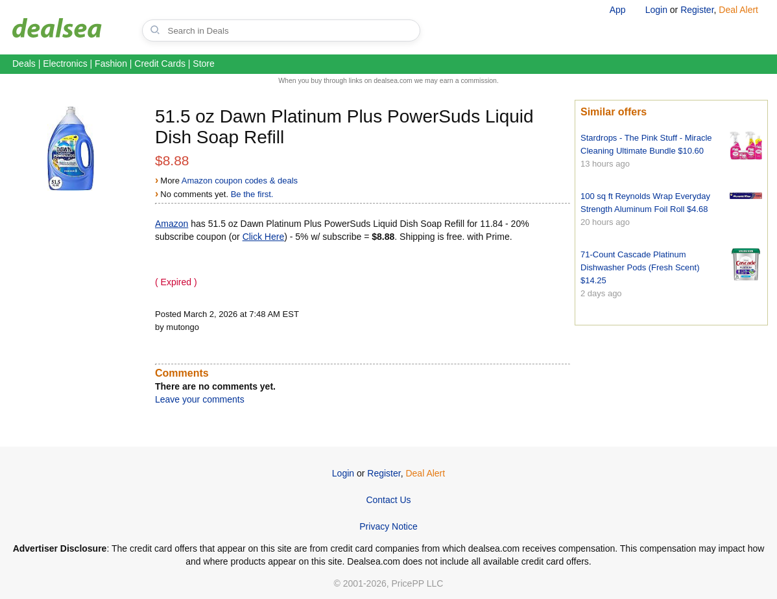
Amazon (171, 223)
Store (203, 63)
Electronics (65, 63)
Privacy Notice (388, 526)
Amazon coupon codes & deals (240, 180)
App (618, 10)
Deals (24, 63)
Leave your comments (200, 399)
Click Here (264, 236)
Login (656, 10)
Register (696, 10)
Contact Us (388, 500)
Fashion (111, 63)
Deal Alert (738, 10)
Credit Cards (159, 63)
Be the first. (252, 194)
